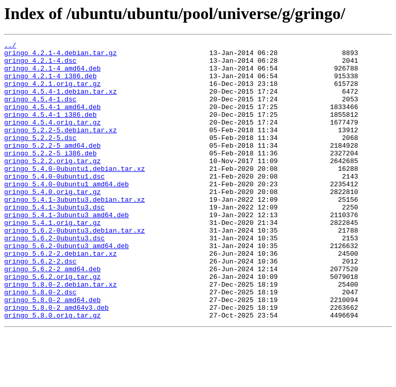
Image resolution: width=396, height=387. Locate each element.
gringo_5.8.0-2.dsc (40, 342)
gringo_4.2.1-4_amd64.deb (52, 74)
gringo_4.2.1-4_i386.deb (50, 83)
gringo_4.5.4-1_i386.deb (50, 129)
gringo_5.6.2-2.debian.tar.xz (60, 296)
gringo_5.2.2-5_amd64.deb (52, 166)
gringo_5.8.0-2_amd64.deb (52, 352)
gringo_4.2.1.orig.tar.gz (52, 92)
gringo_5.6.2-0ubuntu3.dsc (54, 278)
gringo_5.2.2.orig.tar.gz (52, 185)
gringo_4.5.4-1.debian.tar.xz (60, 102)
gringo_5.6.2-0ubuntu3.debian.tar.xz (74, 268)
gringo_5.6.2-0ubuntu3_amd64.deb (66, 287)
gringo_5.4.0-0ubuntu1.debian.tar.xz (74, 194)
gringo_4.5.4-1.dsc (40, 111)
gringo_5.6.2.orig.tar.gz (52, 324)
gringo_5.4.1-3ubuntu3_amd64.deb (66, 250)
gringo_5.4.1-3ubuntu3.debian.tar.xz (74, 231)
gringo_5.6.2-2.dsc (40, 305)
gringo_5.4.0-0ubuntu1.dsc (54, 203)
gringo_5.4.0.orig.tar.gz (52, 222)
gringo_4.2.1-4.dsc (40, 64)
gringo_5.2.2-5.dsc (40, 157)
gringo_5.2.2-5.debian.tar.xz (60, 148)
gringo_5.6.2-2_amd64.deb (52, 315)
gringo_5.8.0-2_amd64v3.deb (56, 361)
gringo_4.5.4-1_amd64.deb (52, 120)
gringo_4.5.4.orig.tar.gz (52, 139)
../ (10, 46)
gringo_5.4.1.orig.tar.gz (52, 259)
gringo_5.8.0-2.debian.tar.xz (60, 333)
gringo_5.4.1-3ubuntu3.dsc (54, 240)
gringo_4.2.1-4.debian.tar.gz (60, 55)
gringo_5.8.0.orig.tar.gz (52, 370)
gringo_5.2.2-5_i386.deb (50, 176)
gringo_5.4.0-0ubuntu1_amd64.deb (66, 213)
